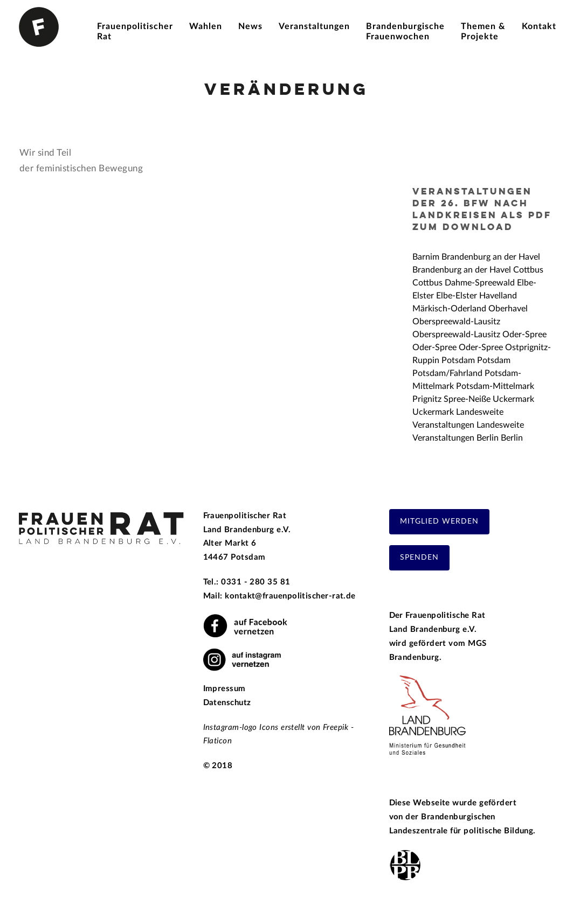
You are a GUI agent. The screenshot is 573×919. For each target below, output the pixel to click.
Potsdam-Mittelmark (495, 386)
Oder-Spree (524, 334)
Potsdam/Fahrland (447, 373)
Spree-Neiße (467, 399)
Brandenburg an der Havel (490, 257)
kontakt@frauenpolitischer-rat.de (290, 596)
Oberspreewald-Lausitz (456, 321)
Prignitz (426, 399)
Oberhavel (508, 308)
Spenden (419, 557)
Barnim (425, 257)
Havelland (498, 295)
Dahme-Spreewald (480, 283)
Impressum (224, 689)
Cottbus (528, 270)
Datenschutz (227, 703)
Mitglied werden (439, 521)
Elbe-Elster (456, 295)
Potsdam (458, 360)
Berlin (488, 438)
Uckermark (513, 399)
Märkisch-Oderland (449, 308)
